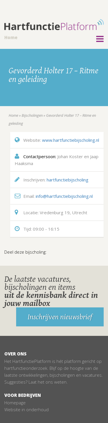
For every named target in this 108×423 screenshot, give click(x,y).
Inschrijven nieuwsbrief (60, 317)
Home (11, 37)
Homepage (15, 402)
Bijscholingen (32, 115)
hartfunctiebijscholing (67, 180)
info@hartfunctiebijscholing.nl (64, 196)
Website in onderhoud (26, 409)
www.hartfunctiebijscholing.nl (70, 140)
